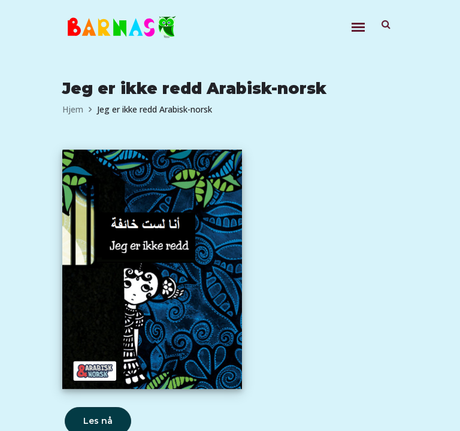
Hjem (72, 109)
